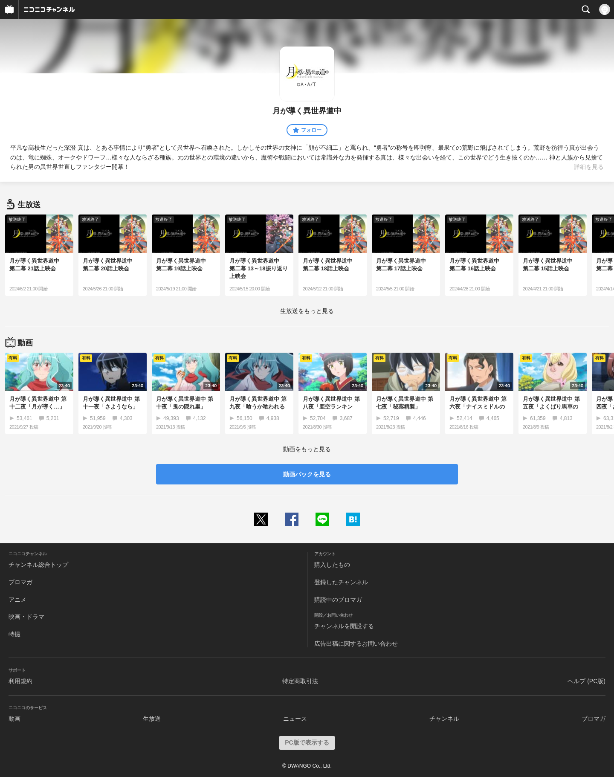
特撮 (14, 634)
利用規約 (20, 681)
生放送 (152, 718)
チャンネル (444, 718)
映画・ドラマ (26, 616)
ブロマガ (20, 582)
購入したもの (332, 564)
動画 (14, 718)
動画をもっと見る (307, 449)
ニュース (295, 718)
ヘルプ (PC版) (586, 681)
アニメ (17, 599)
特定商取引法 (300, 681)
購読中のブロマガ (338, 599)
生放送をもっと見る (307, 310)
